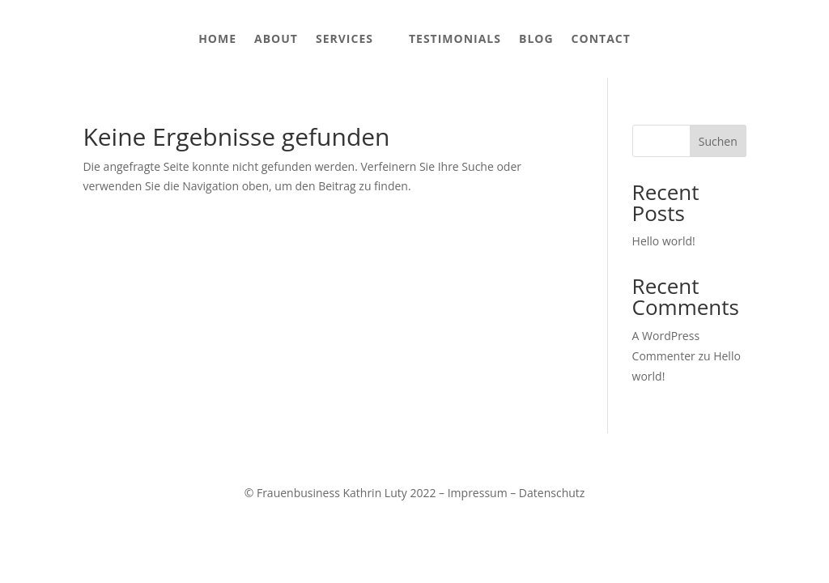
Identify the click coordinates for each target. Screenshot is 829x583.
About (276, 38)
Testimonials (455, 38)
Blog (536, 38)
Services (344, 38)
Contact (601, 38)
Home (217, 38)
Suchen (718, 141)
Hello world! (663, 241)
